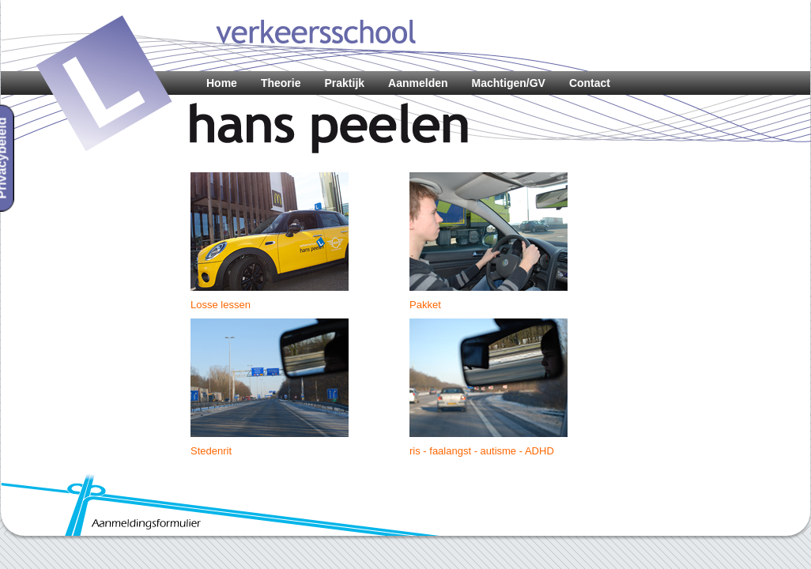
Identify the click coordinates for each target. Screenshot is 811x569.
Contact (589, 83)
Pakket (425, 305)
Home (221, 83)
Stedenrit (211, 451)
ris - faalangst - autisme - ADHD (481, 451)
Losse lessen (220, 305)
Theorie (281, 83)
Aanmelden (417, 83)
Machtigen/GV (508, 83)
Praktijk (344, 83)
